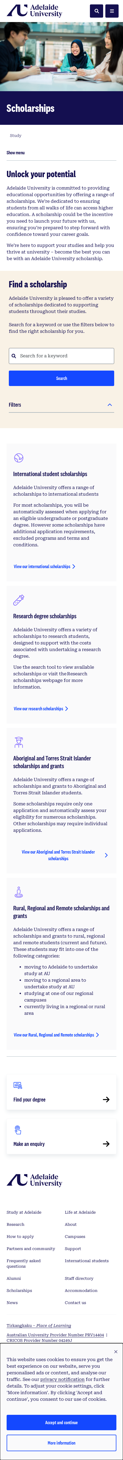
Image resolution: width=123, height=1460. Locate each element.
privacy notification (62, 1379)
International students (87, 1261)
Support (73, 1248)
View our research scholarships (38, 708)
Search (61, 378)
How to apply (20, 1236)
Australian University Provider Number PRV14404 (55, 1335)
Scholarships (19, 1290)
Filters (15, 404)
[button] (115, 1352)
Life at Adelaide (80, 1212)
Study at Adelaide (24, 1212)
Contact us (75, 1302)
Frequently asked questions (24, 1264)
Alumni (14, 1278)
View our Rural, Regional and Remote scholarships (54, 1035)
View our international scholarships (42, 566)
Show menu (16, 152)
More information (61, 1443)
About (71, 1224)
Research (15, 1224)
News (12, 1302)
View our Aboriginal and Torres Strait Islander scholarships (58, 855)
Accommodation (81, 1290)
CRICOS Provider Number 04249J (39, 1340)
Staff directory (79, 1278)
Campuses (75, 1236)
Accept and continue (61, 1422)
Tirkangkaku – (39, 1325)
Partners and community (31, 1248)
